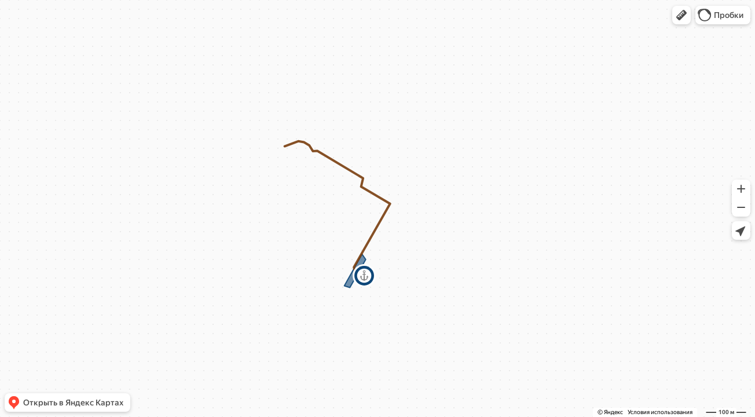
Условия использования (660, 412)
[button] (681, 15)
